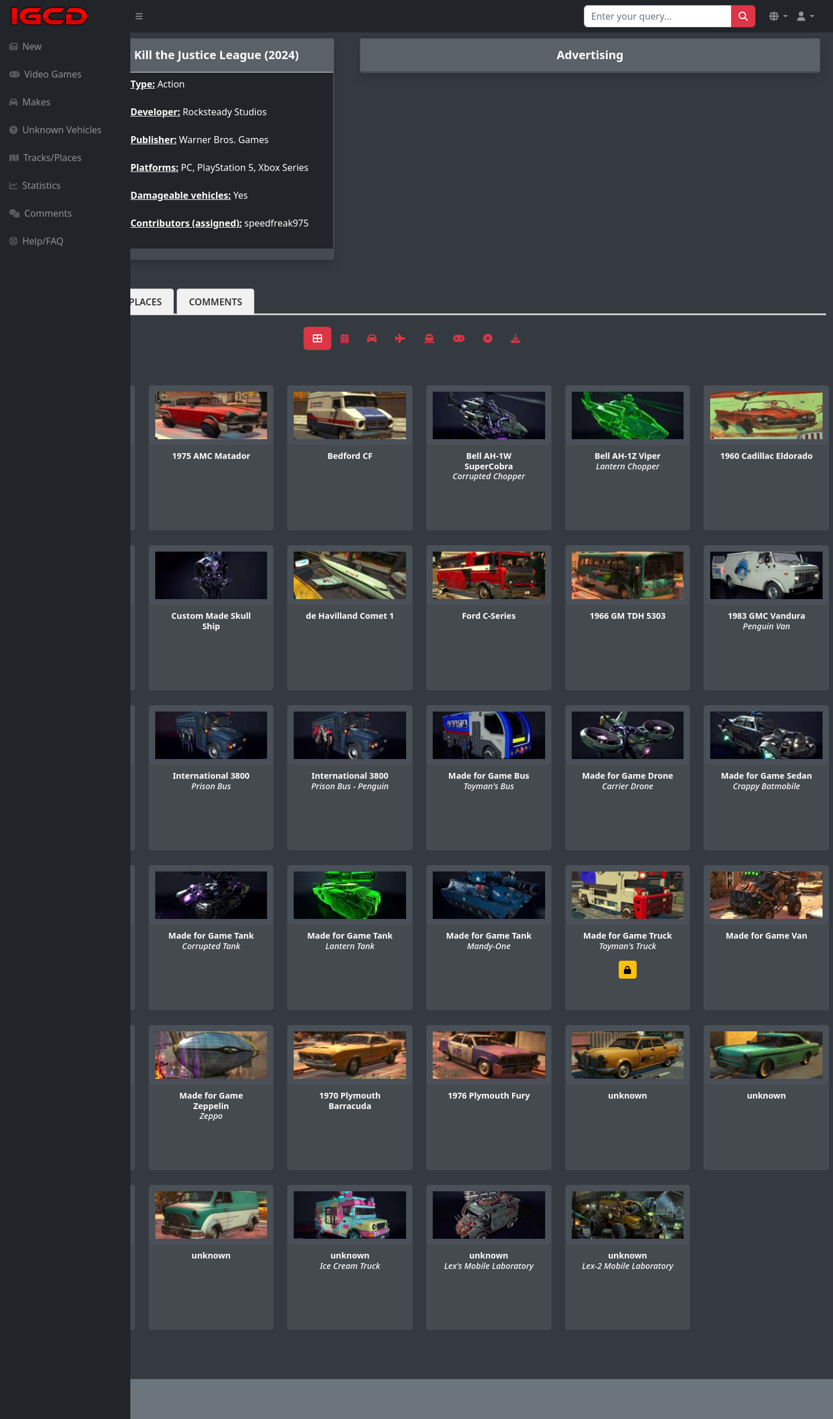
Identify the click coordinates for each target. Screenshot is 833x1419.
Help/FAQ (36, 241)
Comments (40, 213)
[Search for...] (658, 16)
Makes (29, 102)
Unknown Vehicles (55, 129)
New (25, 46)
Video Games (45, 74)
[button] (778, 16)
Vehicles (172, 320)
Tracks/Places (45, 157)
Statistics (35, 185)
